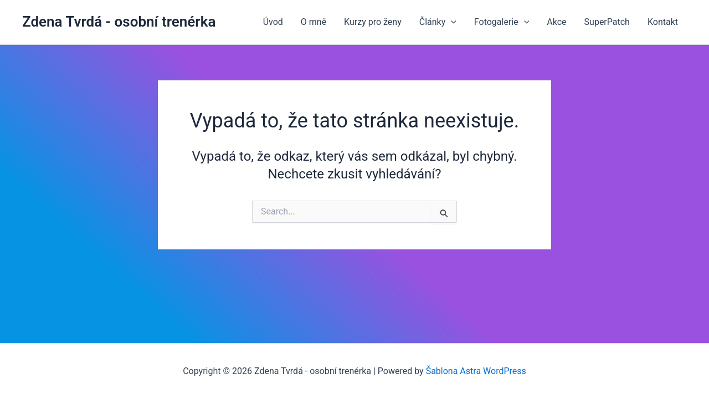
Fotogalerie (501, 22)
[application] (450, 22)
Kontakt (663, 22)
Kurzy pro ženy (373, 22)
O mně (313, 22)
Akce (556, 22)
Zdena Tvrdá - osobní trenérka (118, 21)
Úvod (273, 22)
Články (437, 22)
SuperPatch (607, 22)
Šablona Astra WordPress (476, 371)
